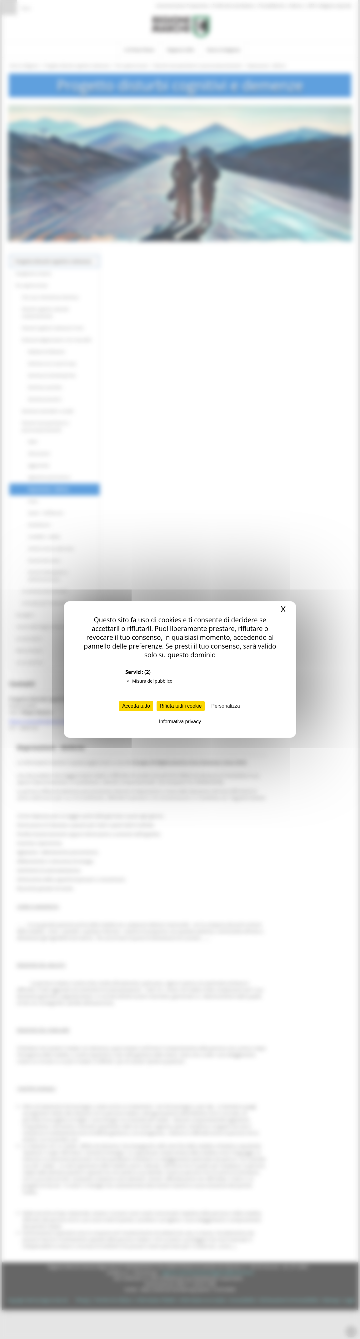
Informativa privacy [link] (180, 721)
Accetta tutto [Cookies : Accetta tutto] (136, 706)
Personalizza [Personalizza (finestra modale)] (225, 706)
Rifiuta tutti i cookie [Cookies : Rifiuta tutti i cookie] (181, 706)
